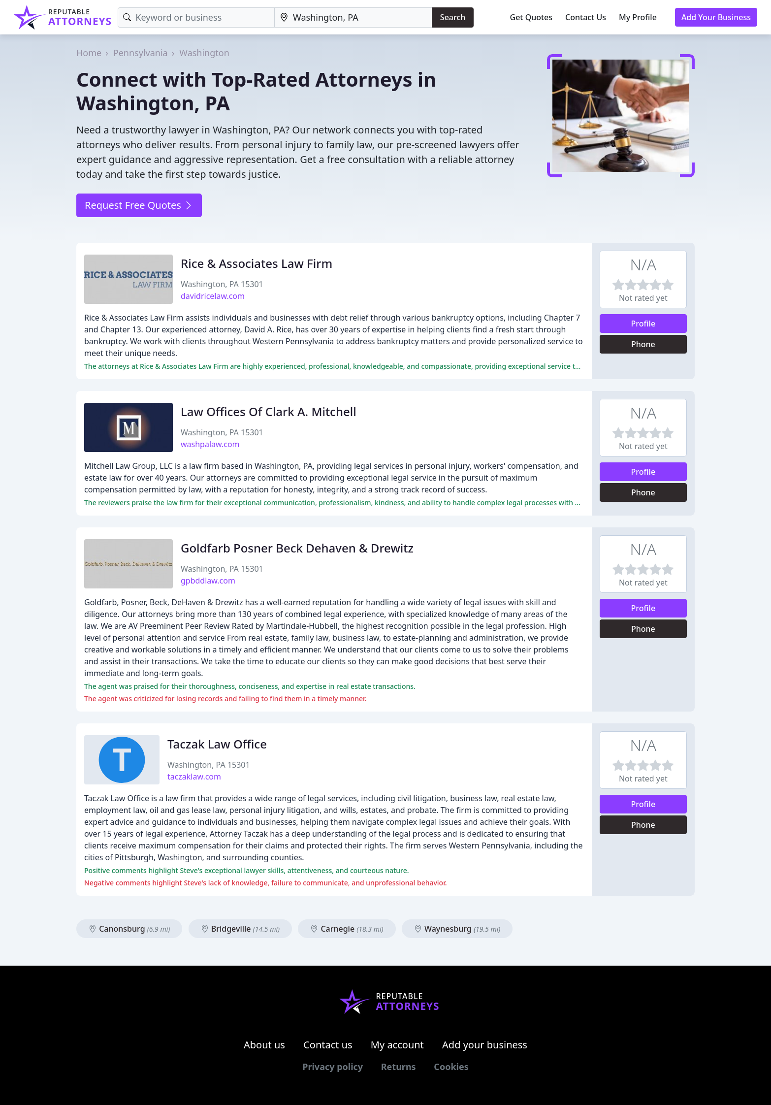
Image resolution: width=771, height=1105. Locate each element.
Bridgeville (240, 928)
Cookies (451, 1066)
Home (88, 53)
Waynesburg (457, 928)
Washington (204, 53)
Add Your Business (716, 17)
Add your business (484, 1044)
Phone (643, 344)
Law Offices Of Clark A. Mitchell (268, 411)
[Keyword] (196, 17)
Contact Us (585, 17)
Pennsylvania (140, 53)
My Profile (638, 17)
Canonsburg (129, 928)
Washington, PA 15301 (222, 284)
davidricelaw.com (213, 296)
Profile (643, 323)
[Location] (353, 17)
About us (264, 1044)
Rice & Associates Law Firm (256, 263)
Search (452, 17)
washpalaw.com (210, 444)
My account (397, 1044)
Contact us (328, 1044)
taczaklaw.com (194, 776)
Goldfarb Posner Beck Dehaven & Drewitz (297, 548)
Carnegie (346, 928)
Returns (398, 1066)
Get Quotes (531, 17)
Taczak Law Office (217, 744)
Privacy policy (332, 1066)
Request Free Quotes (139, 205)
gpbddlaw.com (208, 580)
